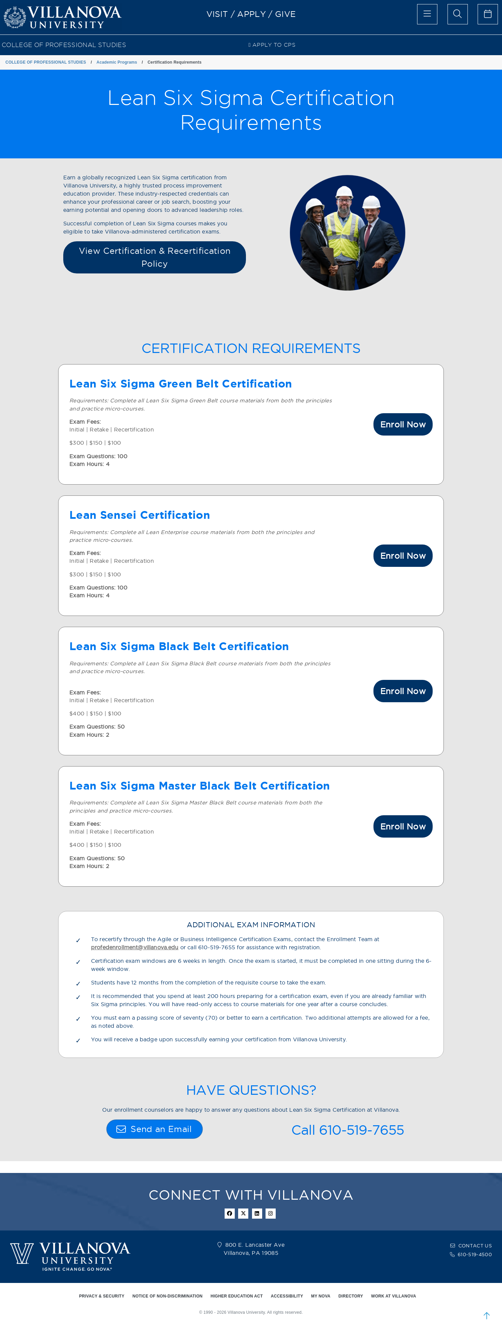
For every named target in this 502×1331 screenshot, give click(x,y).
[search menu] (458, 14)
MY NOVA (320, 1296)
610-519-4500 (475, 1254)
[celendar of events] (488, 14)
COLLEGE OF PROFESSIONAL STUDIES (64, 45)
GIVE (285, 13)
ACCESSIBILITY (287, 1296)
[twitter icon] (243, 1213)
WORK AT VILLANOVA (393, 1296)
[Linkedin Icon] (257, 1213)
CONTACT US (475, 1245)
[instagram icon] (271, 1213)
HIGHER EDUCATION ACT (236, 1296)
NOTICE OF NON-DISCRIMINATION (167, 1296)
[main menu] (427, 14)
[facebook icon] (230, 1213)
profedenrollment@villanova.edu (135, 947)
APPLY (251, 13)
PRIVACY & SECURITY (101, 1296)
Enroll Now (403, 424)
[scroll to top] (487, 1316)
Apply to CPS (272, 45)
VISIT (217, 13)
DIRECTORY (351, 1296)
